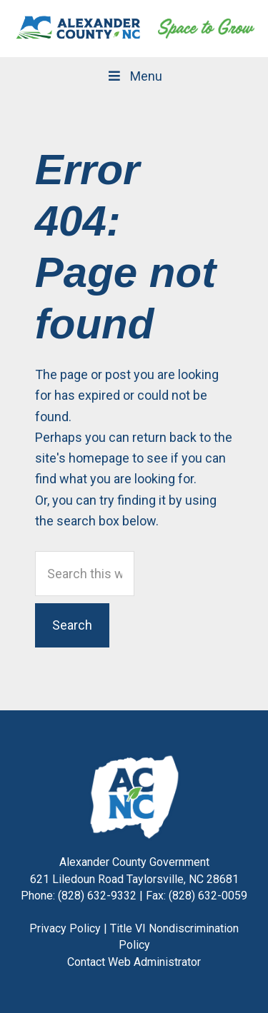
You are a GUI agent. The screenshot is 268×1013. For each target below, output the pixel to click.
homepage (99, 457)
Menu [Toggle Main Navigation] (134, 76)
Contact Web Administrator (134, 962)
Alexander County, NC (79, 28)
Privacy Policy (65, 928)
